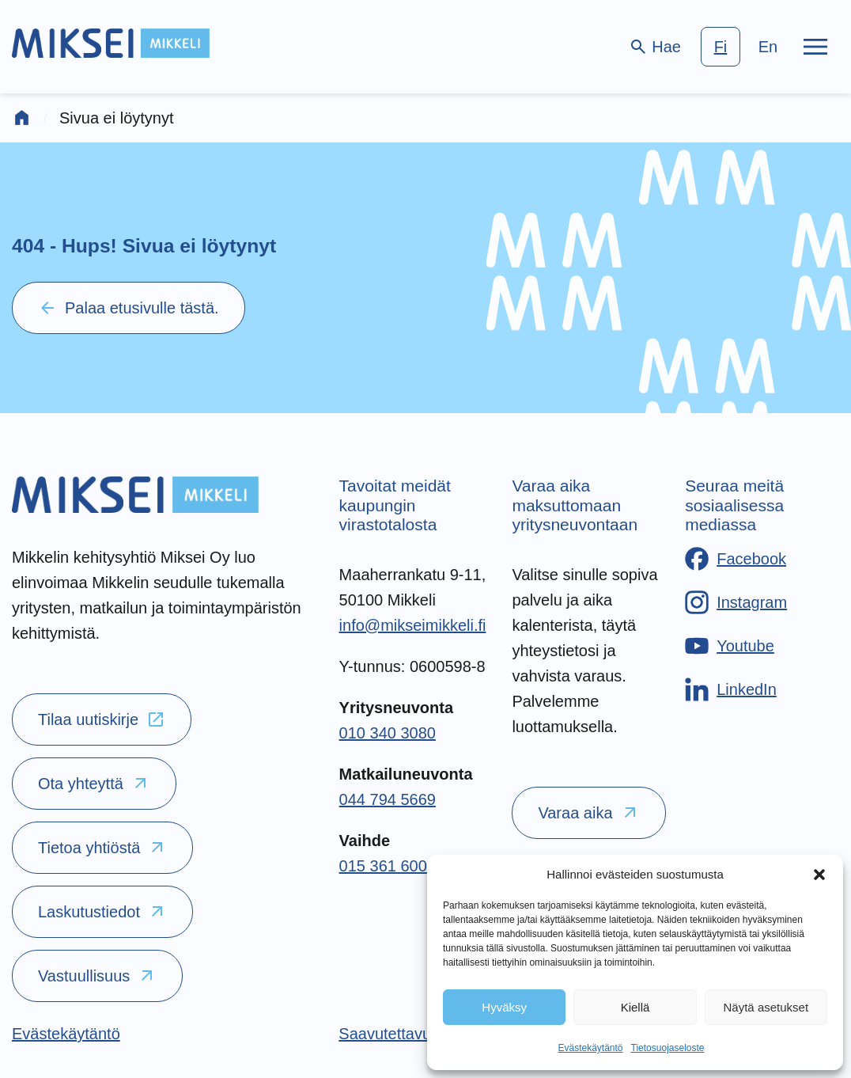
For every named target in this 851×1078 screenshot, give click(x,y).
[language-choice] (744, 46)
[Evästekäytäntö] (66, 1033)
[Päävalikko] (815, 47)
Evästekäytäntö (590, 1047)
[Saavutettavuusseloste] (418, 1033)
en (767, 46)
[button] (819, 875)
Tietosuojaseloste (668, 1047)
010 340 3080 (387, 733)
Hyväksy (504, 1007)
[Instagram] (736, 602)
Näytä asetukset (766, 1007)
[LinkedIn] (731, 689)
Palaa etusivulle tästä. (128, 308)
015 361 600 (383, 866)
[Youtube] (729, 646)
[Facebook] (735, 558)
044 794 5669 (387, 799)
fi (721, 46)
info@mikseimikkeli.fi (412, 625)
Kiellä (635, 1007)
